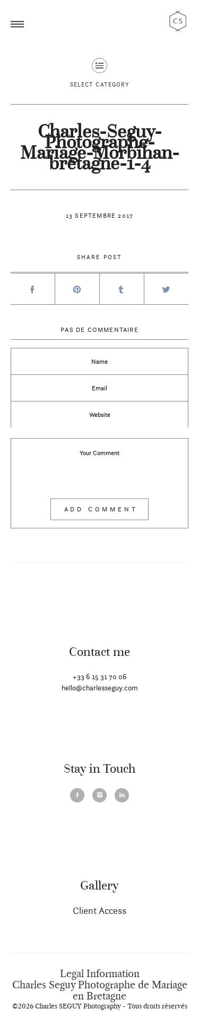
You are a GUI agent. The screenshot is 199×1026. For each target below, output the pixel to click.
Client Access (99, 910)
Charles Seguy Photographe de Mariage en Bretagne (99, 990)
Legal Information (100, 974)
